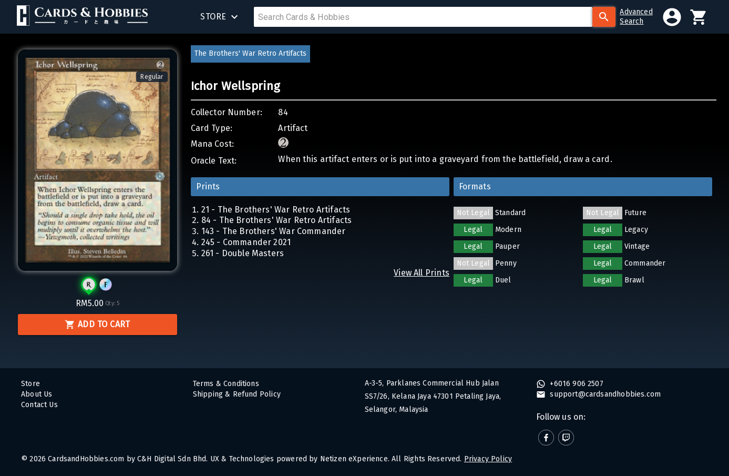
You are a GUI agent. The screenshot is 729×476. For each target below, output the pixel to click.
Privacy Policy (488, 458)
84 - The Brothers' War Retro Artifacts (276, 220)
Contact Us (39, 404)
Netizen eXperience (354, 458)
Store (30, 383)
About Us (36, 394)
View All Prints (421, 273)
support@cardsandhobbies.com (604, 394)
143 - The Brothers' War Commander (273, 231)
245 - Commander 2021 (246, 242)
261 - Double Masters (242, 253)
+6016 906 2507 (575, 383)
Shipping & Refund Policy (237, 394)
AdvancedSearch (636, 16)
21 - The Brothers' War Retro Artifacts (276, 210)
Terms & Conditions (226, 383)
